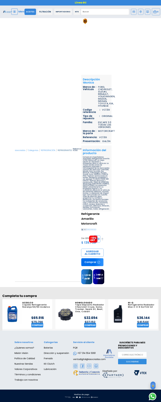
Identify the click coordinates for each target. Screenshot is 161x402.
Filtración (45, 12)
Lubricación (50, 369)
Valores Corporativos (25, 369)
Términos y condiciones (27, 374)
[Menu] (18, 11)
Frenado (48, 358)
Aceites (30, 12)
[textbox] (102, 12)
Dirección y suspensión (56, 353)
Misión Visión (21, 353)
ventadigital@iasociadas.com (89, 359)
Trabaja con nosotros (26, 379)
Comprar (92, 253)
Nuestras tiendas (23, 363)
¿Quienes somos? (24, 347)
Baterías (48, 347)
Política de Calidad (24, 358)
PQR (75, 347)
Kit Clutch (49, 363)
